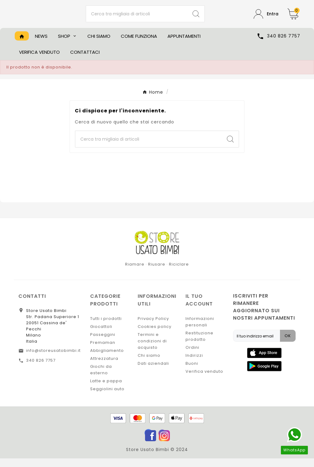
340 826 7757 (41, 369)
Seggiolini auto (107, 397)
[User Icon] (266, 18)
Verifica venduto (204, 380)
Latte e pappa (106, 389)
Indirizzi (194, 364)
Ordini (192, 356)
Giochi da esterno (101, 378)
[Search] (196, 18)
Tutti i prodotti (106, 327)
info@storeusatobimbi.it (53, 359)
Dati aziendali (153, 372)
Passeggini (102, 343)
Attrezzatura (104, 367)
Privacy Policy (153, 327)
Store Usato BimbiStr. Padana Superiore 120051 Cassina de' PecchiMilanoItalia (52, 334)
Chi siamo (149, 364)
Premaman (102, 351)
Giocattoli (101, 335)
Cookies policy (154, 335)
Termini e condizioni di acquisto (152, 349)
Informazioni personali (200, 330)
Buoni (192, 372)
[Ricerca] (137, 18)
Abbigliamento (107, 359)
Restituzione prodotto (199, 345)
